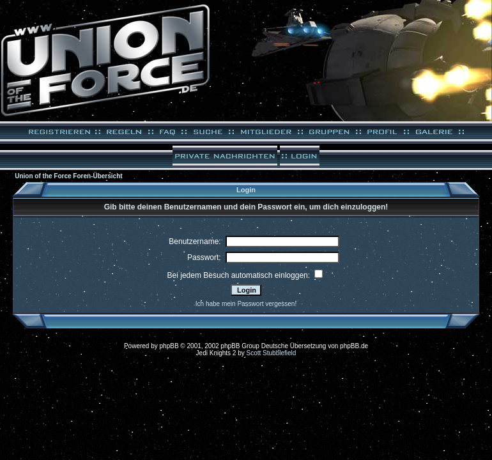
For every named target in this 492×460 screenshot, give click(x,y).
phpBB (169, 345)
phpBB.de (354, 345)
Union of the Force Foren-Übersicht (68, 176)
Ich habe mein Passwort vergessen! (246, 303)
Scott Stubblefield (271, 352)
